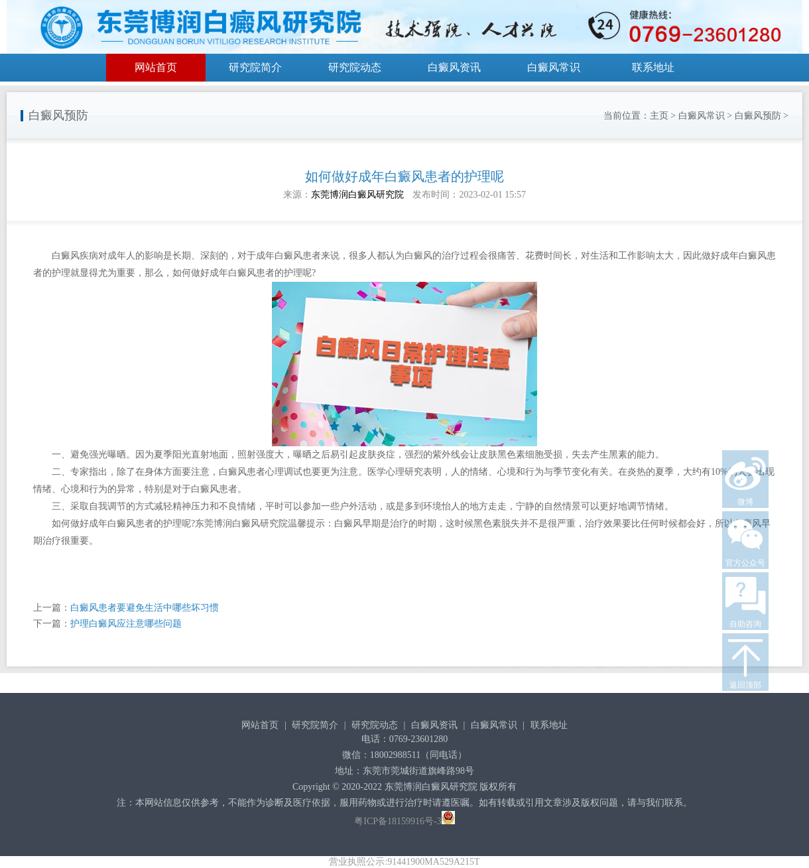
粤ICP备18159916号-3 (397, 821)
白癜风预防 (758, 116)
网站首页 (156, 67)
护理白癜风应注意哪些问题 (126, 624)
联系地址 (653, 67)
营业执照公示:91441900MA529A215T (404, 862)
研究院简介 (255, 67)
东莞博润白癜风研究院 (357, 195)
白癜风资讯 (454, 67)
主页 (659, 116)
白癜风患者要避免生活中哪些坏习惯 (144, 608)
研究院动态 (354, 67)
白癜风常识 (553, 67)
